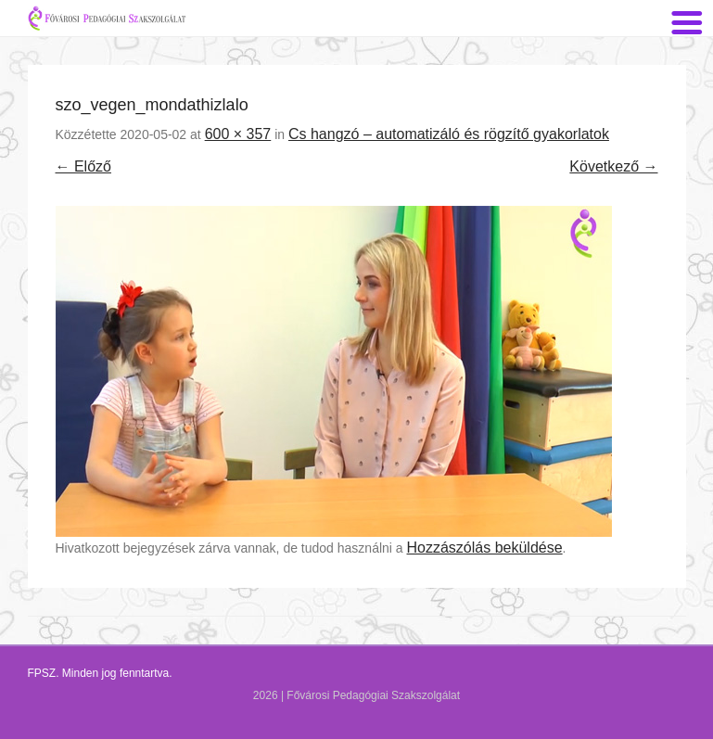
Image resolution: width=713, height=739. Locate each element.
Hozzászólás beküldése (485, 547)
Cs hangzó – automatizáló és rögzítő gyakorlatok (448, 134)
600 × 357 (238, 134)
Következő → (613, 166)
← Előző (83, 166)
